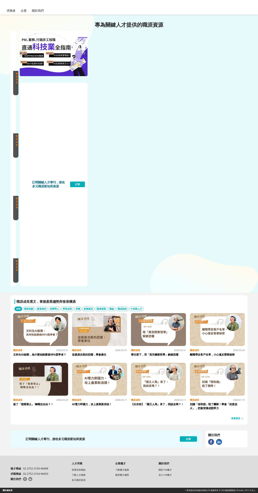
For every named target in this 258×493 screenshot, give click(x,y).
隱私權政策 (8, 490)
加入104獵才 (165, 474)
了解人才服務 (79, 474)
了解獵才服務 (122, 469)
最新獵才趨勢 (122, 474)
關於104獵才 (165, 469)
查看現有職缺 (79, 469)
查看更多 (237, 418)
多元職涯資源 (79, 479)
